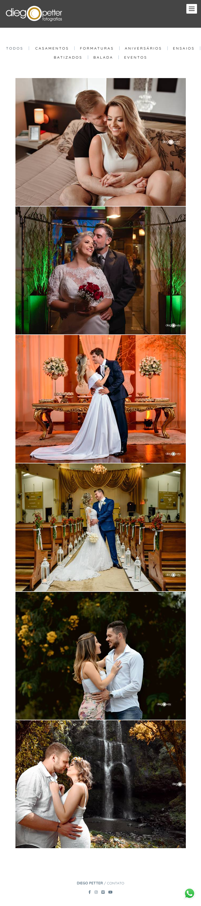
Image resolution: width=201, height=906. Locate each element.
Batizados (68, 57)
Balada (103, 57)
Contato (115, 883)
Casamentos (52, 48)
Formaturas (97, 48)
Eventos (135, 57)
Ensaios (184, 48)
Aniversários (143, 48)
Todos (14, 48)
